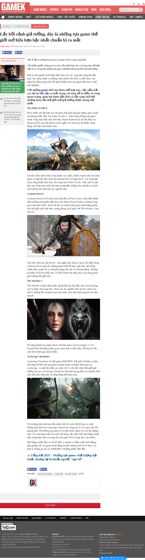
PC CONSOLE (51, 518)
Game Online (22, 26)
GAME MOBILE (40, 9)
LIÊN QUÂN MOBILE (44, 16)
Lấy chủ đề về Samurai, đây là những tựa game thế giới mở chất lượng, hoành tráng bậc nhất (11, 87)
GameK (6, 26)
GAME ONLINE (103, 16)
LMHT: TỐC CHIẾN (66, 16)
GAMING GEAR (85, 16)
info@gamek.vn (62, 547)
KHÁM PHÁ (67, 9)
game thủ (59, 474)
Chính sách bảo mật (105, 553)
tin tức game (71, 474)
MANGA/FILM (81, 9)
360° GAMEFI (136, 16)
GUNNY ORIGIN (15, 16)
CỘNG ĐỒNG (105, 9)
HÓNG (94, 9)
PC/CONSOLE (119, 16)
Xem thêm (50, 505)
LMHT (28, 16)
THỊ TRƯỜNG (36, 518)
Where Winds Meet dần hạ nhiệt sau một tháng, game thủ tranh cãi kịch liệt (12, 102)
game (44, 89)
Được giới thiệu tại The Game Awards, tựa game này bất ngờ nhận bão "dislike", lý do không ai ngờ (12, 117)
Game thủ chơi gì (40, 26)
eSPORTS (54, 9)
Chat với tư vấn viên (113, 558)
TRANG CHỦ (8, 518)
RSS (87, 518)
